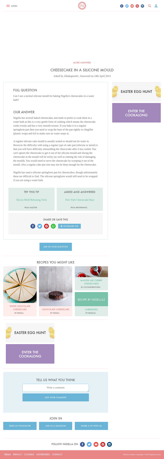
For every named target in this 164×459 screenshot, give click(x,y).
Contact (57, 454)
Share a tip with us (91, 425)
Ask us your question (55, 246)
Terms (7, 454)
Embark (132, 454)
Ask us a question (55, 425)
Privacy (17, 454)
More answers (82, 62)
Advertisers (43, 454)
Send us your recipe (20, 425)
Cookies (29, 454)
